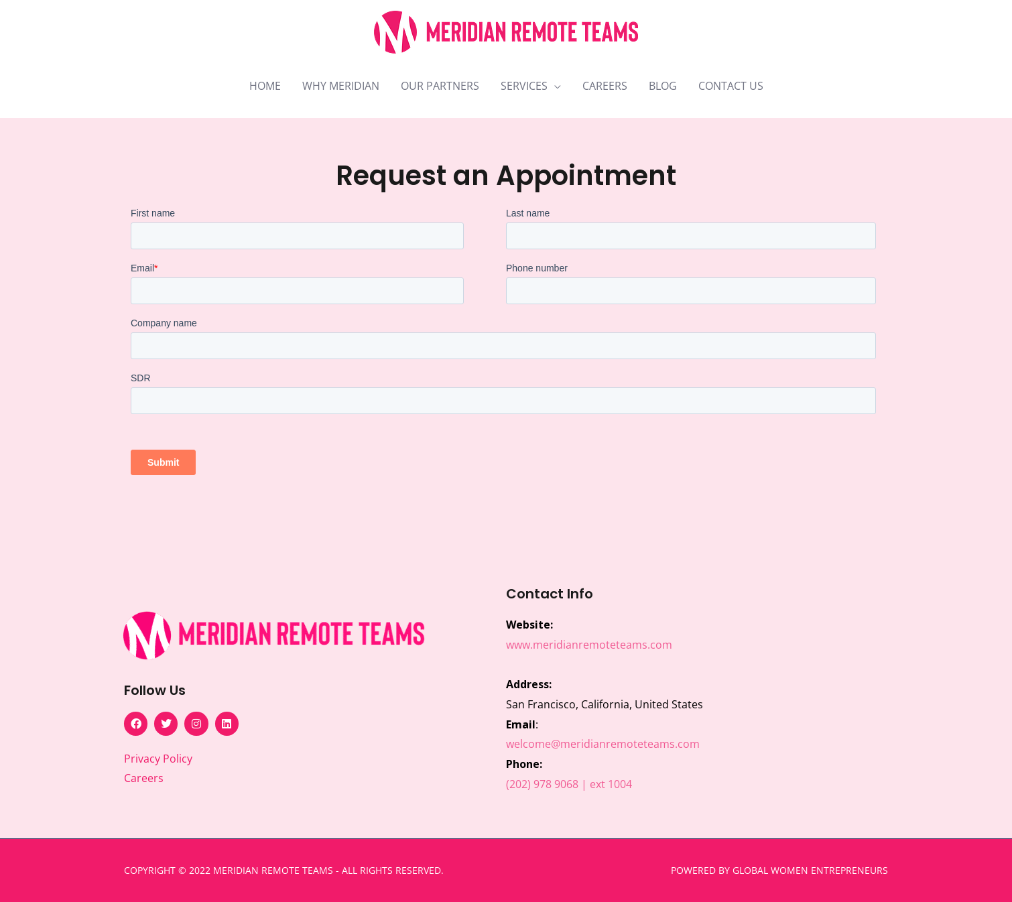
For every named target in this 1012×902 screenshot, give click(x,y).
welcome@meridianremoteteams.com (603, 743)
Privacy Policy (158, 758)
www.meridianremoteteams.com (589, 644)
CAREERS (604, 85)
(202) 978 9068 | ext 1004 (569, 784)
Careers (144, 778)
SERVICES (524, 85)
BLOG (663, 85)
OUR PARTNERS (440, 85)
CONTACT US (730, 85)
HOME (265, 85)
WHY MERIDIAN (340, 85)
